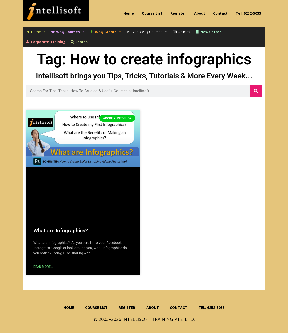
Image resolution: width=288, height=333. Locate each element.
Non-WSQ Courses (149, 32)
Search (81, 41)
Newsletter (210, 31)
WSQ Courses (70, 32)
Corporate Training (48, 41)
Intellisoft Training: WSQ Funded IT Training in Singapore (56, 12)
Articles (184, 31)
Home (38, 32)
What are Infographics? (60, 231)
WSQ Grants (108, 32)
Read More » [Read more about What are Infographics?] (43, 267)
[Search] (256, 91)
